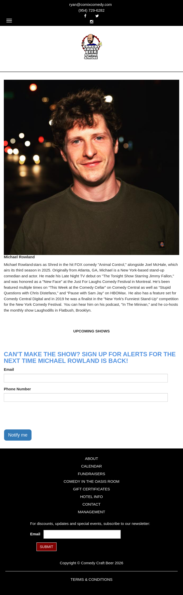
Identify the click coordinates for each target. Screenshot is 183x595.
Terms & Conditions (91, 579)
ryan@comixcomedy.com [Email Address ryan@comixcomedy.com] (90, 4)
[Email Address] (82, 534)
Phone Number (17, 389)
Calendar (91, 466)
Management (91, 512)
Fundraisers (91, 474)
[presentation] (42, 415)
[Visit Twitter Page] (97, 16)
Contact (91, 504)
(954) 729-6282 (92, 10)
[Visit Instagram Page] (91, 22)
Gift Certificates (91, 489)
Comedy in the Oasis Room (91, 481)
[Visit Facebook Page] (85, 16)
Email (9, 369)
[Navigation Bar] (9, 21)
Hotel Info (91, 496)
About (91, 458)
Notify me (17, 435)
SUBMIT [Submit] (46, 547)
